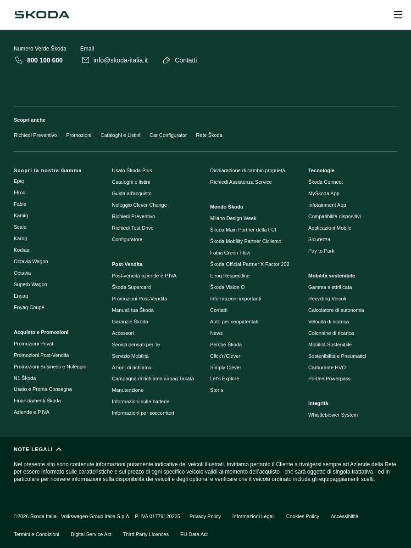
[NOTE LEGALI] (205, 468)
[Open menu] (398, 14)
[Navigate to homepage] (42, 14)
